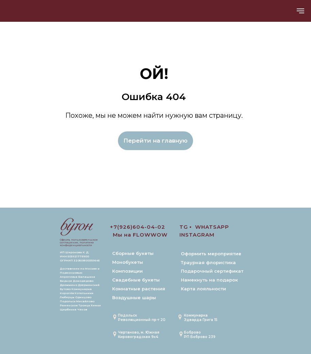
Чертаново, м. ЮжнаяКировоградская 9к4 (138, 334)
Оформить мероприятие (211, 253)
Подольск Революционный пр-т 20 (142, 317)
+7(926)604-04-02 (137, 227)
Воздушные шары (134, 297)
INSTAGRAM (196, 234)
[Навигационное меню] (300, 11)
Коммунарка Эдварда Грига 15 (201, 317)
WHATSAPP (212, 227)
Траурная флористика (208, 262)
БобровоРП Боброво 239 (199, 334)
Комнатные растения (138, 288)
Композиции (127, 271)
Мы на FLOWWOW (140, 234)
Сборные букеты (133, 253)
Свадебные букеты (136, 280)
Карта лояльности (203, 288)
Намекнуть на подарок (209, 280)
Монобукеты (127, 262)
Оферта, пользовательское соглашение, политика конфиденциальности (79, 242)
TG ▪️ (185, 227)
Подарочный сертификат (212, 271)
